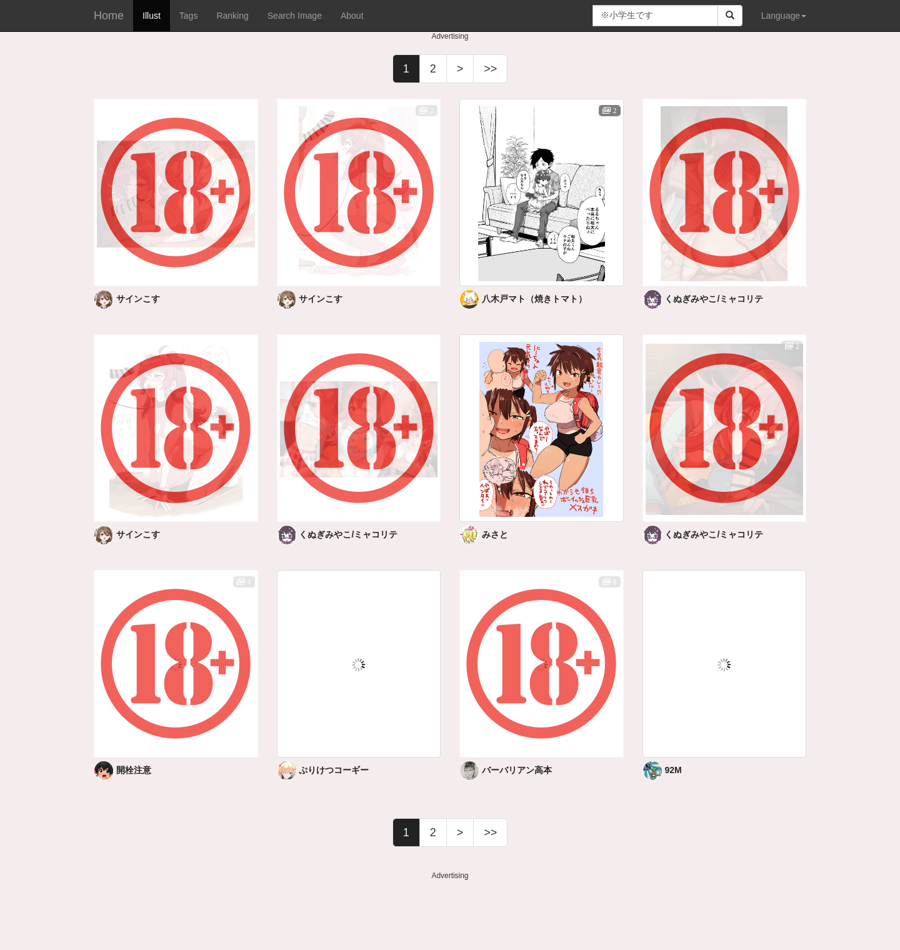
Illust (151, 16)
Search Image (295, 16)
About (352, 16)
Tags (188, 16)
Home (109, 15)
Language (783, 16)
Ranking (232, 16)
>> (490, 68)
